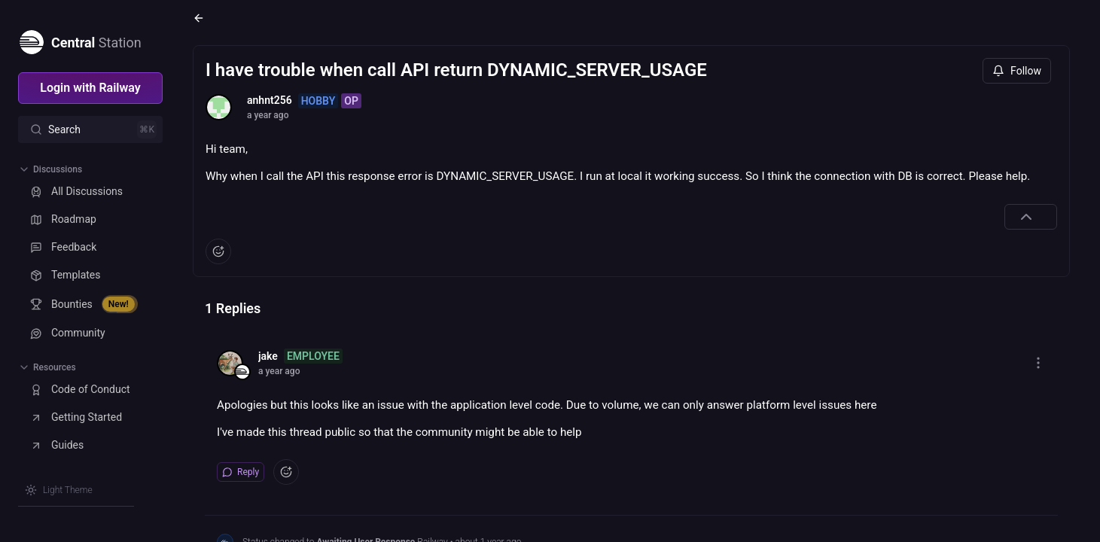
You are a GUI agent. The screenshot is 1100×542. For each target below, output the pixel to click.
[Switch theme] (58, 490)
